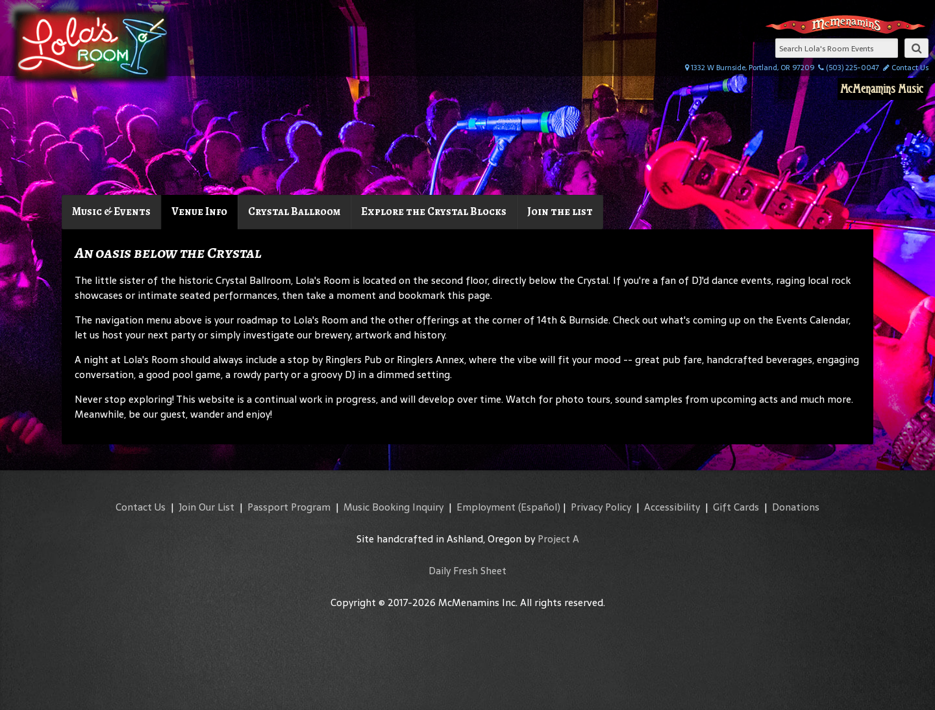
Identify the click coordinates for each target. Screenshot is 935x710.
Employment (486, 507)
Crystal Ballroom (294, 211)
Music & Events (111, 211)
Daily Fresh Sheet (467, 571)
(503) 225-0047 (848, 67)
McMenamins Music (881, 89)
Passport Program (288, 507)
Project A (558, 539)
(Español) (539, 507)
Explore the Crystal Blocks (433, 211)
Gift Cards (736, 507)
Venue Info (199, 211)
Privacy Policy (601, 507)
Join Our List (206, 507)
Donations (795, 507)
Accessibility (672, 507)
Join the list (560, 211)
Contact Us (906, 67)
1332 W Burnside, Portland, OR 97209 (749, 67)
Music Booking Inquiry (393, 507)
